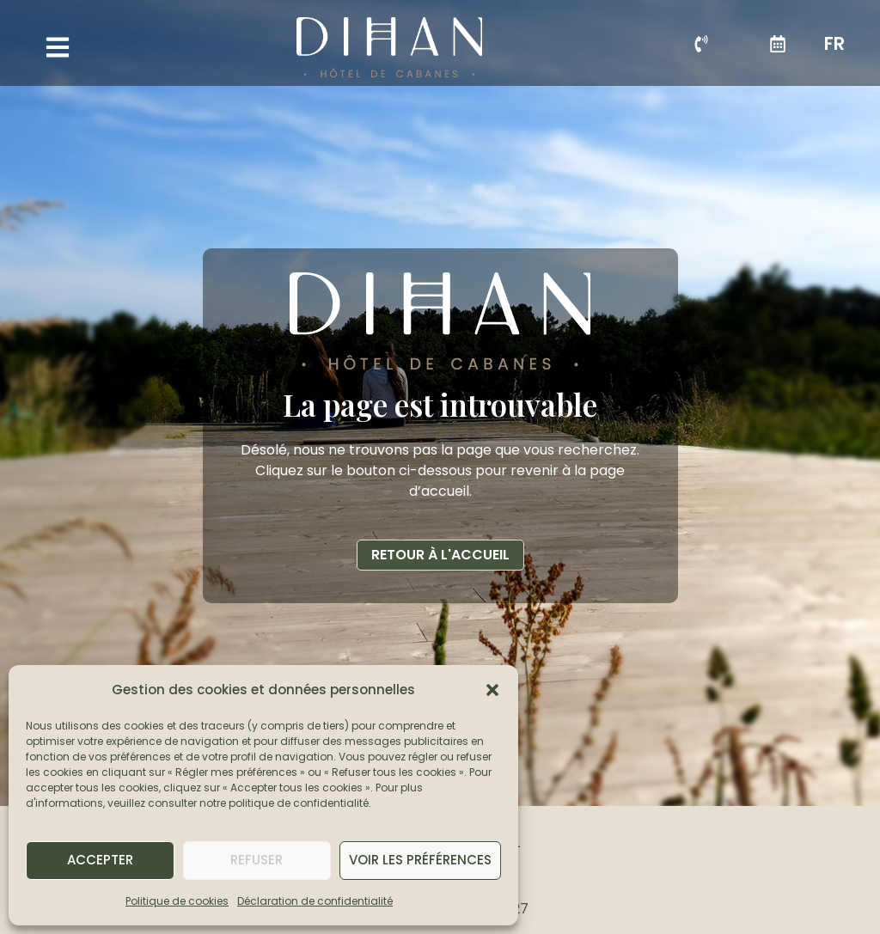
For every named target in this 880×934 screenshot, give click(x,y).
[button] (492, 690)
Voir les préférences (420, 860)
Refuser (256, 860)
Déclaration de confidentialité (315, 901)
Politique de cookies (177, 901)
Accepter (100, 860)
